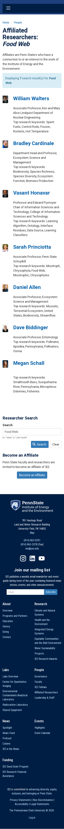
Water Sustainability (45, 648)
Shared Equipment (12, 710)
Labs (6, 670)
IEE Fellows (41, 687)
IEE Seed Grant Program (15, 766)
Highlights (40, 727)
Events (39, 721)
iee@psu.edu (32, 548)
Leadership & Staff (44, 697)
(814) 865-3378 (29, 544)
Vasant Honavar (31, 193)
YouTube (41, 558)
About (7, 604)
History (6, 626)
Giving (6, 631)
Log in (32, 817)
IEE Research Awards (46, 658)
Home (6, 22)
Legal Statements (39, 804)
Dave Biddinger (30, 327)
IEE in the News (11, 749)
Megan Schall (28, 363)
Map (32, 532)
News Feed (9, 733)
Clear (55, 444)
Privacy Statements (20, 800)
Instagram (23, 558)
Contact (7, 637)
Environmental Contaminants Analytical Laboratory (15, 695)
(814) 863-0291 (32, 540)
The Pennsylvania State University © (31, 810)
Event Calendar (42, 733)
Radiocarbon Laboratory (15, 704)
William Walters (31, 98)
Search (8, 425)
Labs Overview (10, 676)
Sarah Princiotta (32, 247)
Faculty (38, 681)
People (18, 22)
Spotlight (7, 727)
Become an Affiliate (32, 475)
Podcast (7, 738)
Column (6, 743)
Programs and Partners (15, 615)
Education (8, 621)
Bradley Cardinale (33, 143)
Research (41, 604)
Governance (41, 676)
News (6, 721)
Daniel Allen (27, 287)
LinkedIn (32, 558)
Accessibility (21, 804)
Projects (39, 653)
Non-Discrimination (43, 800)
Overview (7, 610)
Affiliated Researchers (46, 692)
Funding (8, 760)
